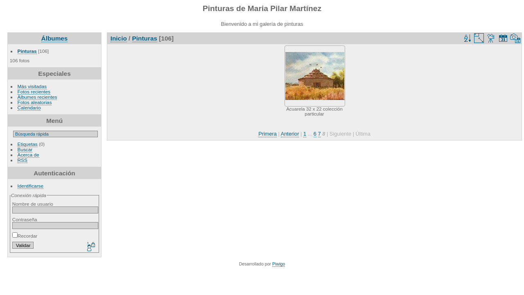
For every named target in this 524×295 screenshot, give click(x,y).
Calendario (29, 107)
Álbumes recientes (37, 97)
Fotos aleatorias (35, 102)
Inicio (119, 38)
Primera (267, 134)
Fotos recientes (34, 91)
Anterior (290, 134)
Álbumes (54, 38)
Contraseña (24, 219)
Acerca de (28, 154)
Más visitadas (32, 86)
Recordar (24, 235)
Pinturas (27, 51)
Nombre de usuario (32, 203)
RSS (22, 160)
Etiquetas (28, 144)
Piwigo (278, 263)
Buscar (25, 149)
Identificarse (30, 185)
